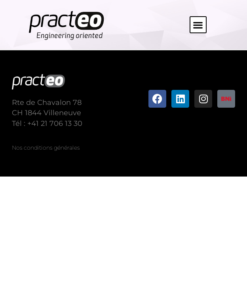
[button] (198, 24)
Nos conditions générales (46, 147)
